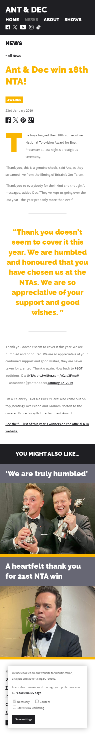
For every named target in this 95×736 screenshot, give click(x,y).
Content (42, 702)
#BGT (79, 368)
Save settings (23, 719)
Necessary (21, 702)
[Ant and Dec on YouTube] (23, 27)
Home (12, 19)
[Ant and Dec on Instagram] (31, 27)
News (31, 19)
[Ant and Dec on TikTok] (38, 27)
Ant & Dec (26, 9)
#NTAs (31, 375)
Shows (73, 19)
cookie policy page (29, 693)
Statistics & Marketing (28, 708)
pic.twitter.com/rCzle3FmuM (57, 375)
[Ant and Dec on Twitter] (15, 27)
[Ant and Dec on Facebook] (8, 27)
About (51, 19)
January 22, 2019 (60, 382)
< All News (13, 55)
